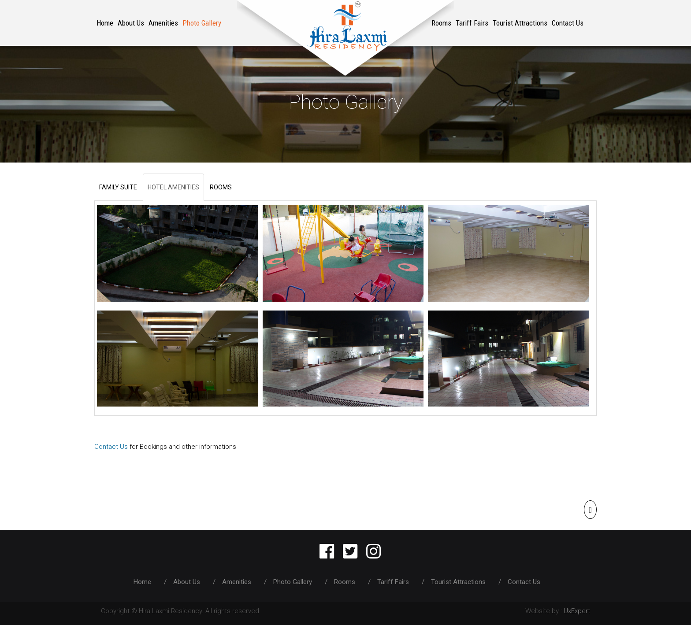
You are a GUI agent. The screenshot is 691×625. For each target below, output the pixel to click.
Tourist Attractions (520, 22)
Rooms (345, 582)
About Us (131, 22)
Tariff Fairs (472, 22)
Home (105, 22)
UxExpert (577, 611)
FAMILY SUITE (118, 187)
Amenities (163, 22)
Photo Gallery (201, 22)
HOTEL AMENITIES (173, 187)
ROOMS (221, 187)
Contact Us (567, 22)
